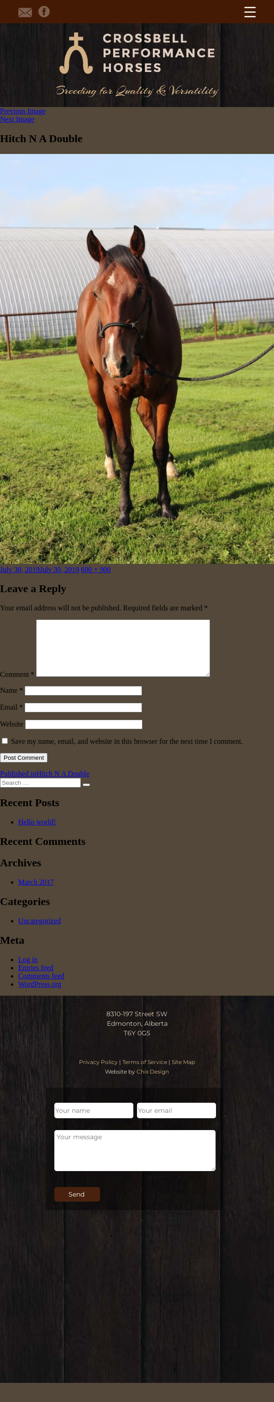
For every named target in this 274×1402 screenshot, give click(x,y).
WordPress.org (39, 995)
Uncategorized (39, 932)
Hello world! (37, 833)
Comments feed (41, 987)
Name (11, 701)
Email (11, 718)
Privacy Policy (98, 1072)
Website (11, 735)
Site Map (183, 1072)
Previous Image (23, 111)
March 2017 (36, 893)
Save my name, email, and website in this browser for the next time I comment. (127, 752)
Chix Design (153, 1082)
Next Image (17, 119)
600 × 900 (96, 569)
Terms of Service (144, 1072)
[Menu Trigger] (250, 11)
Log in (27, 970)
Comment (17, 685)
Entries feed (35, 978)
